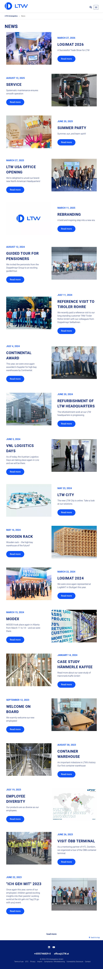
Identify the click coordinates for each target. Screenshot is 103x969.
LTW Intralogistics (11, 16)
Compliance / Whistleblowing (54, 962)
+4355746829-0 (42, 953)
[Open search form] (91, 7)
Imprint (39, 962)
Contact (88, 962)
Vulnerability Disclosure (75, 962)
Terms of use (18, 962)
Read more (66, 59)
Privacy (32, 962)
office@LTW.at (61, 953)
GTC (26, 962)
